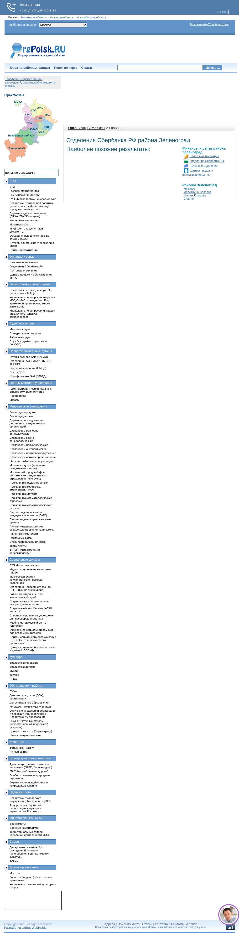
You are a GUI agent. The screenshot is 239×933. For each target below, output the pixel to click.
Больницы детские (21, 416)
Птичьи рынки (18, 751)
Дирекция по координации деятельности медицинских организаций (27, 423)
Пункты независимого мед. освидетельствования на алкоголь (32, 528)
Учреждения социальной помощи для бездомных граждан (31, 631)
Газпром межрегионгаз (24, 190)
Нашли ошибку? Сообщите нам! (209, 24)
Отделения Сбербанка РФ (207, 161)
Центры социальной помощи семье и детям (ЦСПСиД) (33, 649)
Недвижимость (20, 792)
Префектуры (18, 395)
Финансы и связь (22, 256)
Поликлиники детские (23, 493)
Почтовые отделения (204, 165)
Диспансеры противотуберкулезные (33, 452)
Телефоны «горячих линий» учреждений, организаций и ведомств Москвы (30, 83)
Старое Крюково (195, 195)
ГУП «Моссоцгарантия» (25, 565)
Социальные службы (25, 559)
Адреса (109, 924)
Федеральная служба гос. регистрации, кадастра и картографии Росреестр (26, 808)
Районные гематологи (24, 533)
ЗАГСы (14, 860)
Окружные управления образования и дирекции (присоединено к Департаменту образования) (33, 713)
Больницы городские (23, 412)
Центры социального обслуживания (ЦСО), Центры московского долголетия (33, 640)
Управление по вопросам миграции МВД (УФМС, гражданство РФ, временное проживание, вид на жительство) (32, 302)
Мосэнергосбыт (20, 224)
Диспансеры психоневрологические (33, 457)
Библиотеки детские (23, 666)
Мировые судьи (20, 329)
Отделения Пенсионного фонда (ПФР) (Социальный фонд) (30, 588)
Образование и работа (26, 685)
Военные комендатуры (24, 827)
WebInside (39, 927)
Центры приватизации (24, 249)
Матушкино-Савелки (197, 192)
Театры (14, 674)
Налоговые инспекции (204, 156)
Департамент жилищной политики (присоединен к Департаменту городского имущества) (31, 206)
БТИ (12, 186)
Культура (16, 657)
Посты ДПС (17, 372)
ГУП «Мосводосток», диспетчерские (33, 198)
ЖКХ (13, 181)
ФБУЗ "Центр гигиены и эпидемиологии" (25, 551)
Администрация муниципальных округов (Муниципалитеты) (31, 390)
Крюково (189, 188)
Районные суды (20, 337)
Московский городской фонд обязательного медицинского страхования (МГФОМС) (28, 475)
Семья (14, 841)
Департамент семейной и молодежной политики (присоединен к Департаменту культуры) (29, 852)
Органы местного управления (31, 383)
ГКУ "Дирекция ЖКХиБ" (25, 194)
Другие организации (24, 867)
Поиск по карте (65, 67)
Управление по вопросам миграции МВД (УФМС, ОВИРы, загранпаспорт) (32, 313)
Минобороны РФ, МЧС (26, 818)
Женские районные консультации (31, 461)
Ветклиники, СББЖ (22, 747)
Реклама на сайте (184, 924)
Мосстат (15, 873)
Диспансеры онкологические (28, 448)
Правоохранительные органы (31, 351)
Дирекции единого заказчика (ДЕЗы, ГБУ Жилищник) (28, 215)
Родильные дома (20, 537)
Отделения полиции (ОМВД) (28, 368)
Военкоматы (18, 823)
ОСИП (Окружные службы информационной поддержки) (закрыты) (29, 724)
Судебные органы (22, 323)
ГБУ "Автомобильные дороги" (29, 771)
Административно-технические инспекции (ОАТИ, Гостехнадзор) (31, 765)
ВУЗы (13, 691)
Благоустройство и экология (30, 758)
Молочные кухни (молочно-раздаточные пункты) (27, 467)
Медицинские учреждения (28, 406)
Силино (189, 198)
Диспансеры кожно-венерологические (22, 439)
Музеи (14, 670)
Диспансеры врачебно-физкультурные (24, 432)
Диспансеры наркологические (29, 444)
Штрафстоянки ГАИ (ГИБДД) (28, 376)
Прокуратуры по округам (25, 333)
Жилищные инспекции (24, 220)
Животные (17, 742)
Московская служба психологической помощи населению (26, 579)
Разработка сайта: (17, 927)
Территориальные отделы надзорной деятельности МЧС (29, 833)
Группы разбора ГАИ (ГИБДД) (29, 356)
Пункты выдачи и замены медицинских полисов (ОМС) (28, 514)
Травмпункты (18, 545)
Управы (14, 399)
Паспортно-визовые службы (30, 284)
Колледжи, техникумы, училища (30, 706)
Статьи (86, 67)
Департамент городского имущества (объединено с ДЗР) (30, 799)
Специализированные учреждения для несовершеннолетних (32, 617)
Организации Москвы (86, 128)
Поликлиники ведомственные (29, 482)
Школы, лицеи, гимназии (25, 735)
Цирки (13, 678)
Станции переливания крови (28, 541)
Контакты (162, 924)
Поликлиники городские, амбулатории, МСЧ (25, 488)
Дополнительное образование (29, 702)
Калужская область (61, 17)
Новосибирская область (91, 17)
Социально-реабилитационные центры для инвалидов (30, 602)
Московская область (33, 17)
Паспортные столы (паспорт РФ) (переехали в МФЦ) (31, 291)
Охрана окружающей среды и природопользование (29, 784)
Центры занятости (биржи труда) (31, 731)
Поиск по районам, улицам (29, 67)
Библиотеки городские (24, 662)
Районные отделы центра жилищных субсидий (26, 595)
